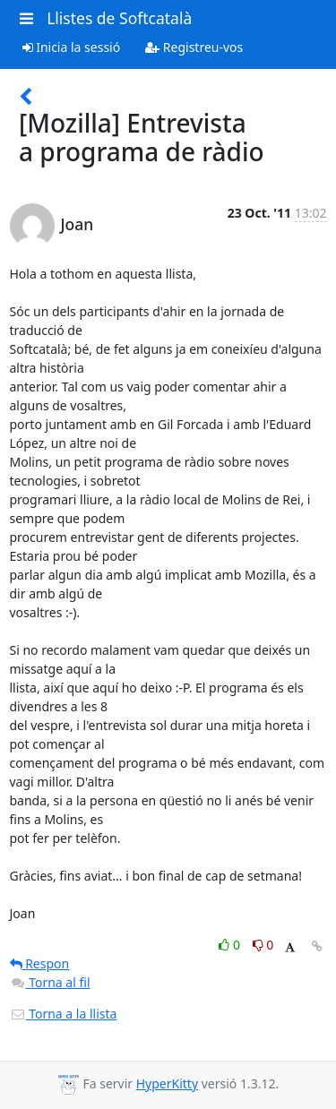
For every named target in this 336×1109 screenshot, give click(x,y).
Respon (40, 963)
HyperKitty (167, 1083)
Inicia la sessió (71, 47)
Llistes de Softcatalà (119, 18)
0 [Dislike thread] (263, 944)
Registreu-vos (194, 47)
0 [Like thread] (231, 944)
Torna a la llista (63, 1013)
